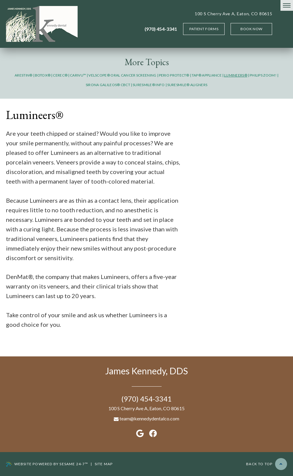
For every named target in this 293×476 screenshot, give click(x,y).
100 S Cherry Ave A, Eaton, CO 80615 (233, 13)
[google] (140, 433)
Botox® (43, 75)
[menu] (286, 5)
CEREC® (60, 75)
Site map (104, 464)
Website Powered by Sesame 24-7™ (47, 464)
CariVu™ (78, 75)
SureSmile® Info (149, 85)
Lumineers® (235, 75)
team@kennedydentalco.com (146, 418)
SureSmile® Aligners (187, 85)
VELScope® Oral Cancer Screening (122, 75)
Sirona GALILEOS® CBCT (108, 85)
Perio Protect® (174, 75)
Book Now (251, 29)
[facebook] (153, 433)
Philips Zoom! (263, 75)
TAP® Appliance (207, 75)
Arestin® (23, 75)
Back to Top (266, 464)
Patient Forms (203, 29)
